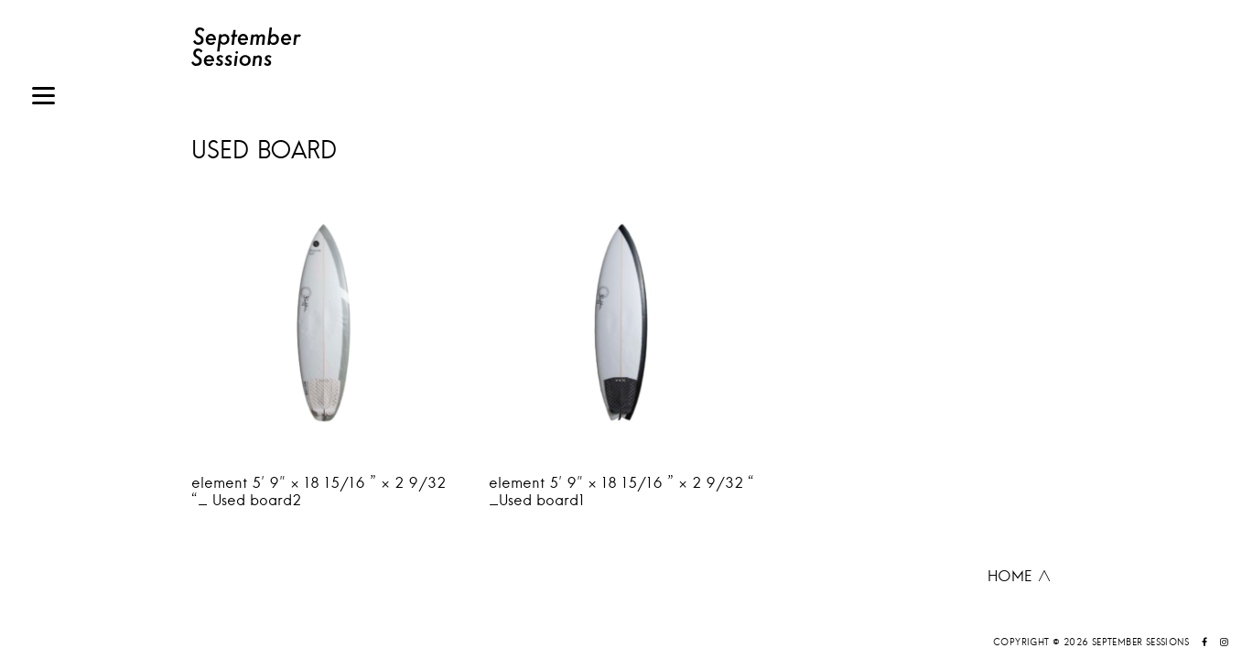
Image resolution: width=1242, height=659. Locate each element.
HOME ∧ (1020, 576)
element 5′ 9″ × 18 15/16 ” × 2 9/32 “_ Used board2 (318, 491)
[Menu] (43, 98)
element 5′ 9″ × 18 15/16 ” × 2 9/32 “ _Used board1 (621, 491)
